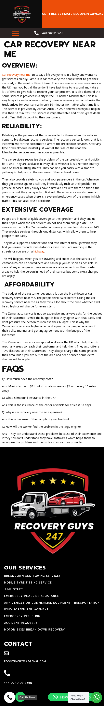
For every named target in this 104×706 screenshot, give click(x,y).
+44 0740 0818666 (18, 683)
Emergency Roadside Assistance (31, 596)
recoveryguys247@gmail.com (25, 661)
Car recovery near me (16, 75)
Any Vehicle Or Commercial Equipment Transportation (52, 603)
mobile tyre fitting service (28, 583)
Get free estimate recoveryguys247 (73, 14)
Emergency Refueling (22, 616)
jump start (13, 589)
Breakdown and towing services (32, 576)
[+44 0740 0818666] (7, 673)
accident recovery (21, 623)
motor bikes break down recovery (34, 630)
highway (39, 251)
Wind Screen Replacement (26, 609)
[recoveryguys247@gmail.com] (6, 653)
